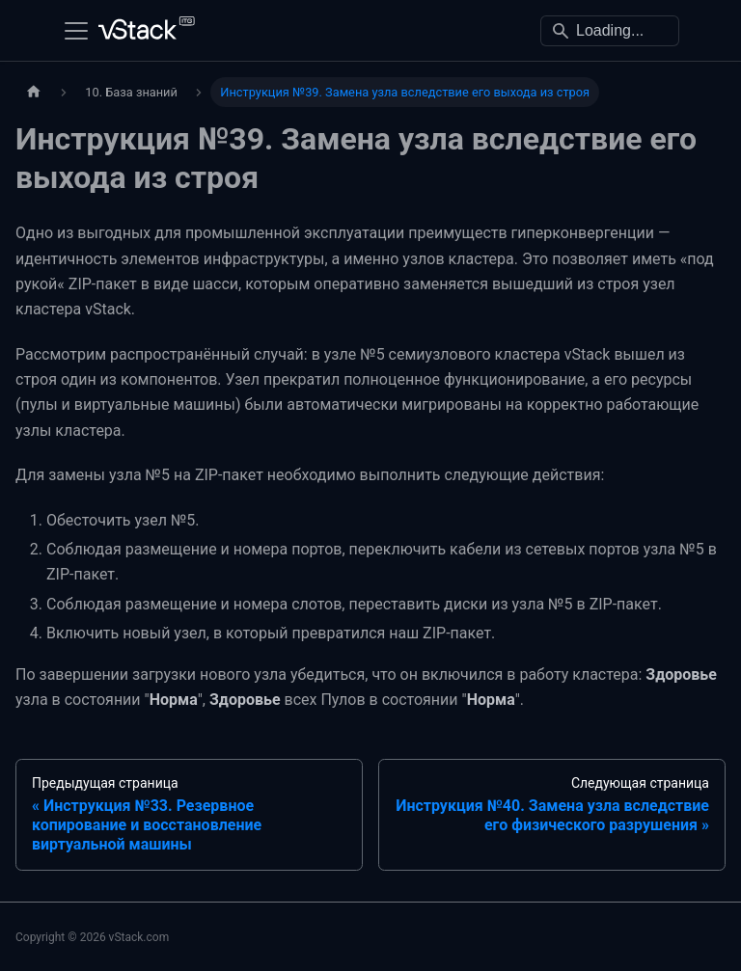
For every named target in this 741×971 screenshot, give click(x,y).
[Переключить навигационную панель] (76, 30)
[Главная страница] (33, 92)
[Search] (609, 30)
